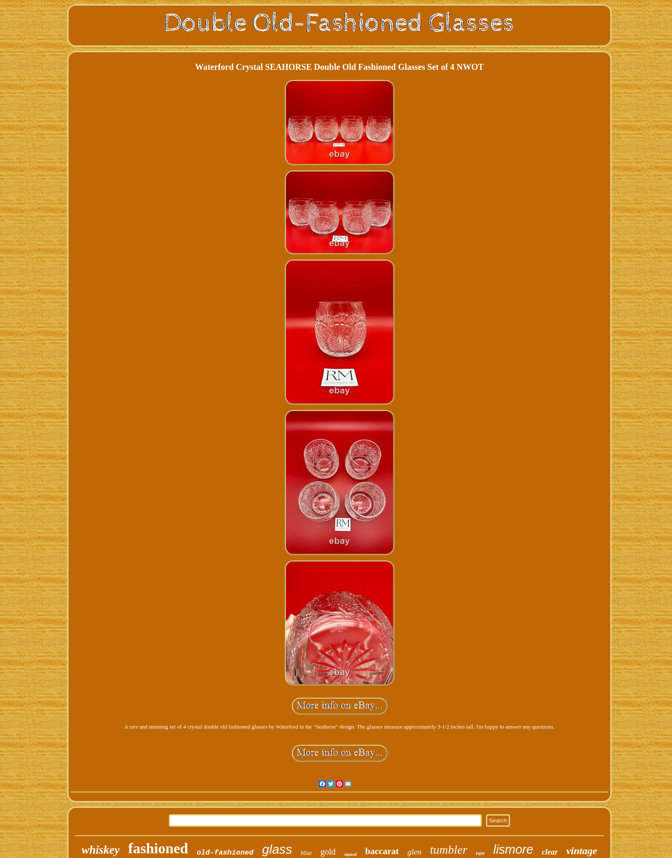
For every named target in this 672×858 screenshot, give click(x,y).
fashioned (158, 848)
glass (277, 849)
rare (480, 853)
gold (328, 851)
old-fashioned (225, 853)
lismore (513, 849)
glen (414, 851)
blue (306, 852)
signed (350, 854)
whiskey (101, 849)
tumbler (448, 849)
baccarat (382, 851)
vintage (581, 850)
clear (550, 852)
